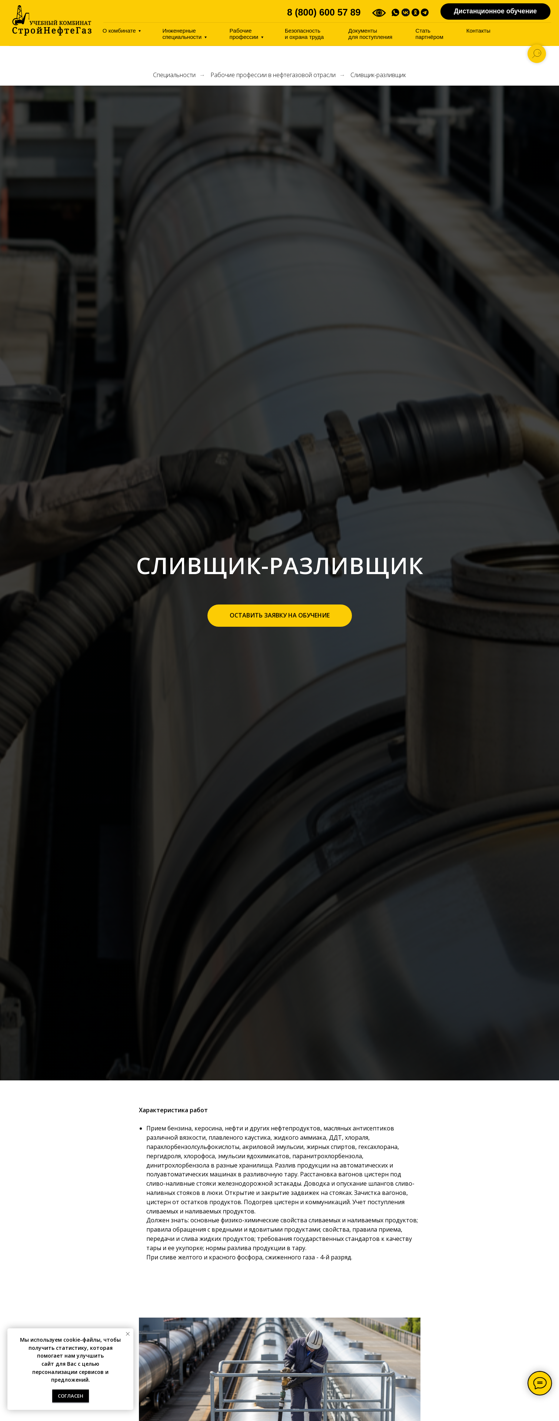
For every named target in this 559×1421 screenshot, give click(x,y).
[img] (51, 20)
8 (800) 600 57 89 (324, 12)
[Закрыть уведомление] (128, 1334)
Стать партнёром (429, 33)
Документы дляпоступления (370, 33)
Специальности (174, 75)
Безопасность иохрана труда (304, 33)
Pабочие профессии (244, 33)
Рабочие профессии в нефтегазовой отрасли (273, 75)
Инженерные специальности (182, 33)
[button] (279, 615)
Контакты (478, 30)
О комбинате (119, 30)
